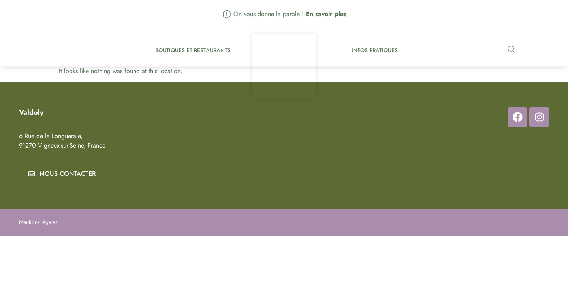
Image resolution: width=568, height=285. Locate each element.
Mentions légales (38, 222)
